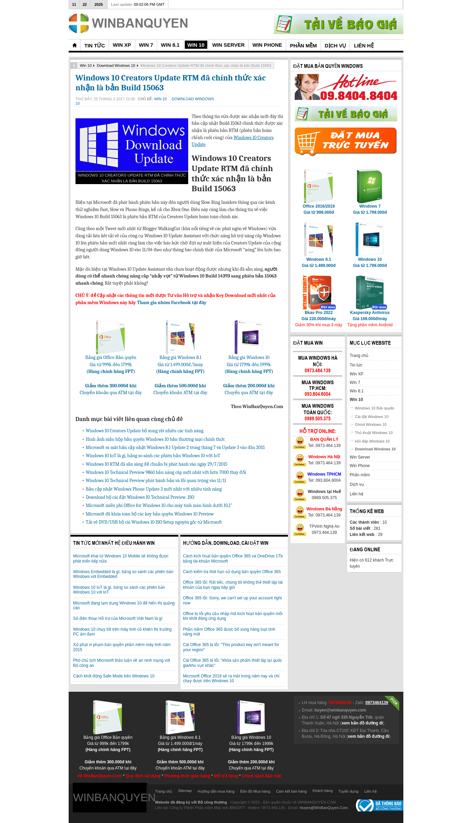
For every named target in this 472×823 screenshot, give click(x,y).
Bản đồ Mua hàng (255, 791)
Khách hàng (323, 791)
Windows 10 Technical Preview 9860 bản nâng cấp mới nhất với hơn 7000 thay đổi (166, 472)
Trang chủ (163, 791)
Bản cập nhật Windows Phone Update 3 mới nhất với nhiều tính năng (154, 489)
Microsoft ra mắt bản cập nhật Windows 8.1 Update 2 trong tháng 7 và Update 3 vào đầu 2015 (175, 447)
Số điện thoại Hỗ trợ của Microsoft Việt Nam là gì (118, 618)
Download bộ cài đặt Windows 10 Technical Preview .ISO (140, 497)
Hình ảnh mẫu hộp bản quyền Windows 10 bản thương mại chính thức (155, 439)
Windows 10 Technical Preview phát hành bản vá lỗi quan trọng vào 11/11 (156, 480)
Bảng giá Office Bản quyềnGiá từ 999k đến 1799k (110, 362)
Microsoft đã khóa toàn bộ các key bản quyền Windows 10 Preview (150, 514)
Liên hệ (370, 791)
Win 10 (86, 65)
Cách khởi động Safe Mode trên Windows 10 (113, 676)
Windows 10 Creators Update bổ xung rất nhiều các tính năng (145, 430)
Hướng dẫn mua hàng (216, 791)
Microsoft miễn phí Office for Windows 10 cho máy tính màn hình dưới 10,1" (159, 505)
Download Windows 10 (116, 65)
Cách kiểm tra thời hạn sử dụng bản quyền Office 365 (232, 571)
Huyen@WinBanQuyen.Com (324, 808)
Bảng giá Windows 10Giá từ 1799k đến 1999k (248, 362)
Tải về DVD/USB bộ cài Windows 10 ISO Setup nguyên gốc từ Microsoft (154, 522)
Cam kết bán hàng (291, 791)
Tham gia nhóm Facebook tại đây (171, 302)
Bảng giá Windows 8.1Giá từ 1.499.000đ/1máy (180, 362)
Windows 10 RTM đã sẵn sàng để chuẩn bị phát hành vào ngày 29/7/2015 (156, 464)
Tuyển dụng (348, 791)
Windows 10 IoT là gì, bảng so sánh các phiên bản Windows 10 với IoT (153, 455)
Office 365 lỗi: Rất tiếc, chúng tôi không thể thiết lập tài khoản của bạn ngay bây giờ (233, 584)
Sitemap (185, 791)
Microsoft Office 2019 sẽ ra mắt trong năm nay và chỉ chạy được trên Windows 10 (231, 678)
